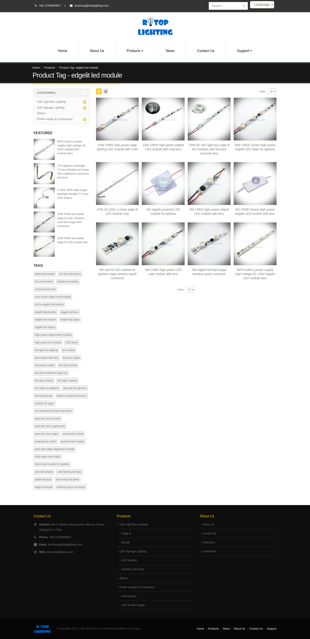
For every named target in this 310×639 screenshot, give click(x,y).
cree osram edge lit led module (53, 296)
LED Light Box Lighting (51, 101)
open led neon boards (47, 418)
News (170, 51)
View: (262, 91)
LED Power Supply (133, 605)
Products (133, 51)
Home (62, 51)
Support (243, 51)
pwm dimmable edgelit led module (54, 449)
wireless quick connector (71, 487)
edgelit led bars (69, 312)
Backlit (126, 542)
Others (41, 113)
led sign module (44, 380)
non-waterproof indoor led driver (53, 410)
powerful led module (72, 441)
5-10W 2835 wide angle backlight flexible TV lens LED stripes (73, 193)
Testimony (209, 542)
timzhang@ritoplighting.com (92, 5)
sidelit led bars (43, 479)
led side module (68, 365)
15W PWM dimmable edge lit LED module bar (72, 240)
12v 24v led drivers (70, 273)
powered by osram (45, 441)
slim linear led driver (67, 479)
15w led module (44, 281)
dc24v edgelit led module (49, 304)
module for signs (44, 403)
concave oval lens (45, 289)
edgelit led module (45, 319)
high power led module (48, 342)
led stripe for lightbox (47, 388)
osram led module (73, 433)
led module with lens (47, 357)
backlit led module (68, 281)
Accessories (129, 596)
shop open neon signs (47, 456)
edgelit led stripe (69, 319)
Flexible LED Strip (133, 569)
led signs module (67, 380)
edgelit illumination (45, 312)
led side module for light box (51, 372)
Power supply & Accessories (54, 119)
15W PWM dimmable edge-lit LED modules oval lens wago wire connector (70, 220)
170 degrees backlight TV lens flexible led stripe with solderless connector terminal (73, 171)
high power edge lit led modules (53, 334)
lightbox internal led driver (72, 395)
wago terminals (44, 487)
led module (68, 350)
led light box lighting (46, 350)
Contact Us (205, 51)
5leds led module (45, 273)
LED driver (71, 342)
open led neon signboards (50, 426)
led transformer (44, 395)
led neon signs (71, 357)
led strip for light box (75, 388)
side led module (44, 471)
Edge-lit (126, 533)
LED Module (129, 560)
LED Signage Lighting (50, 107)
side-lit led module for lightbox (52, 464)
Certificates (210, 551)
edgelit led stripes (45, 327)
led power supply (44, 365)
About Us (97, 51)
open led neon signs (46, 433)
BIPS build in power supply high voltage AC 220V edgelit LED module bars (71, 147)
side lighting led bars (69, 471)
